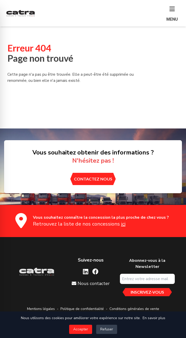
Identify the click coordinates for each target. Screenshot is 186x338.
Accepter (80, 329)
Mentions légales (41, 308)
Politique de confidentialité (82, 308)
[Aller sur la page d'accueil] (36, 271)
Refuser (106, 329)
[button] (172, 14)
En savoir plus (154, 318)
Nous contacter (91, 283)
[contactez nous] (93, 179)
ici (123, 223)
